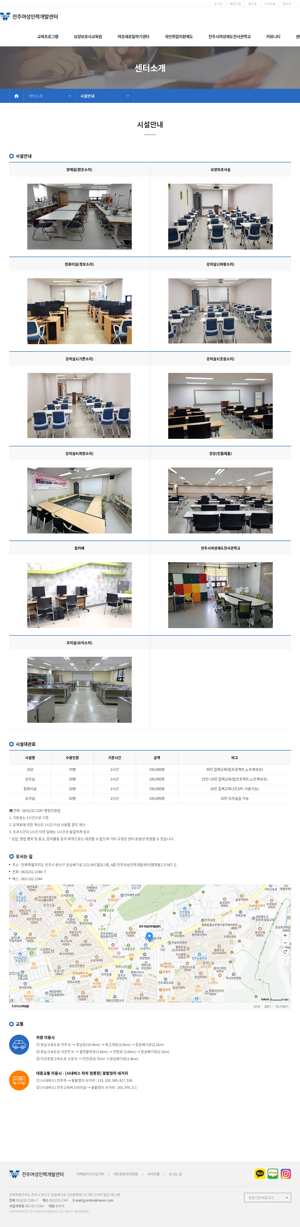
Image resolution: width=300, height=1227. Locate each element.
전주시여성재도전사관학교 (229, 36)
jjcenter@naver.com (98, 1200)
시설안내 (87, 96)
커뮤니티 (273, 36)
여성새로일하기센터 (133, 36)
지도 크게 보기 (281, 1006)
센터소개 (35, 96)
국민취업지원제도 (179, 36)
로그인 (218, 3)
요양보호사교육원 (88, 36)
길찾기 (267, 1006)
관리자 (287, 3)
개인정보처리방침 (125, 1173)
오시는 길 (175, 1173)
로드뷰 (256, 1006)
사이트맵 (269, 3)
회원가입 (235, 3)
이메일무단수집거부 (90, 1173)
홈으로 (252, 3)
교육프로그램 (47, 36)
